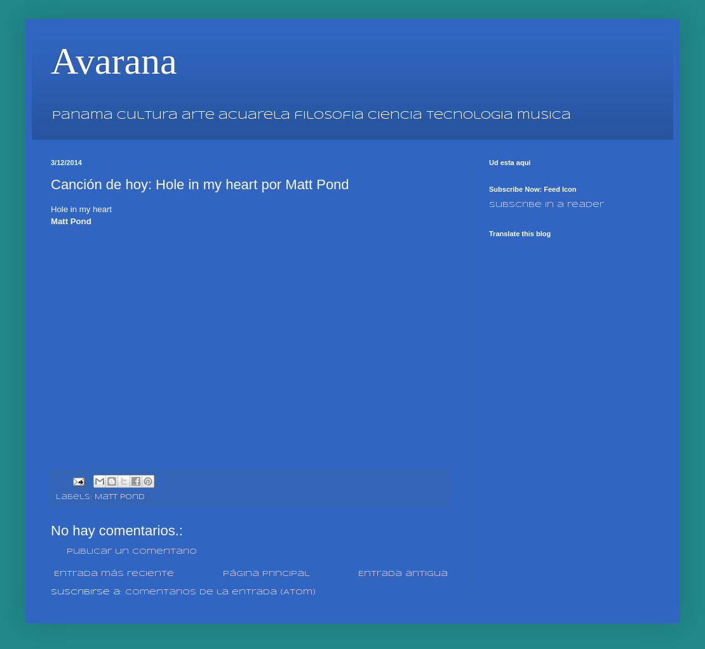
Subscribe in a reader (546, 204)
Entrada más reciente (114, 573)
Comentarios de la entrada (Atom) (220, 592)
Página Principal (266, 573)
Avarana (114, 61)
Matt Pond (120, 497)
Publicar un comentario (132, 551)
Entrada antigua (403, 573)
